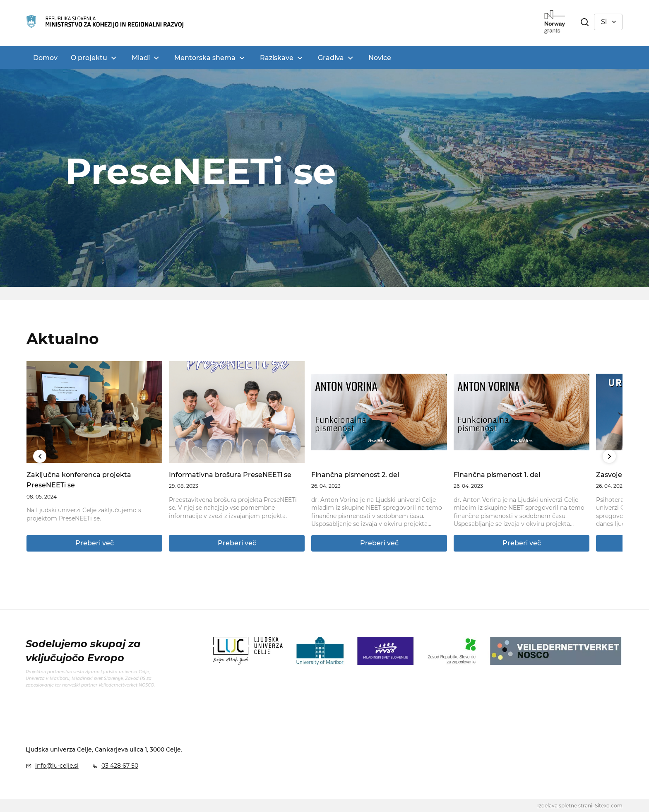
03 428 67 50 (119, 765)
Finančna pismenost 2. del (355, 475)
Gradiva (331, 58)
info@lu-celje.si (57, 765)
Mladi (141, 58)
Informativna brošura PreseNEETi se (230, 475)
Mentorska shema (205, 58)
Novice (379, 58)
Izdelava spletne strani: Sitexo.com (580, 805)
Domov (45, 58)
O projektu (89, 58)
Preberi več (94, 543)
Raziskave (276, 58)
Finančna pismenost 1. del (497, 475)
